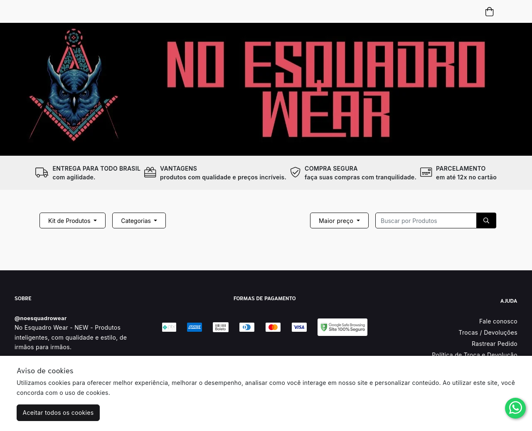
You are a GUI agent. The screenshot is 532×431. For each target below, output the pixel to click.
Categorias (137, 220)
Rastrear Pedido (494, 343)
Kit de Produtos (70, 220)
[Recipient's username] (426, 220)
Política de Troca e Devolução (474, 354)
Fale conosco (498, 321)
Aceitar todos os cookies (58, 412)
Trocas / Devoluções (487, 332)
